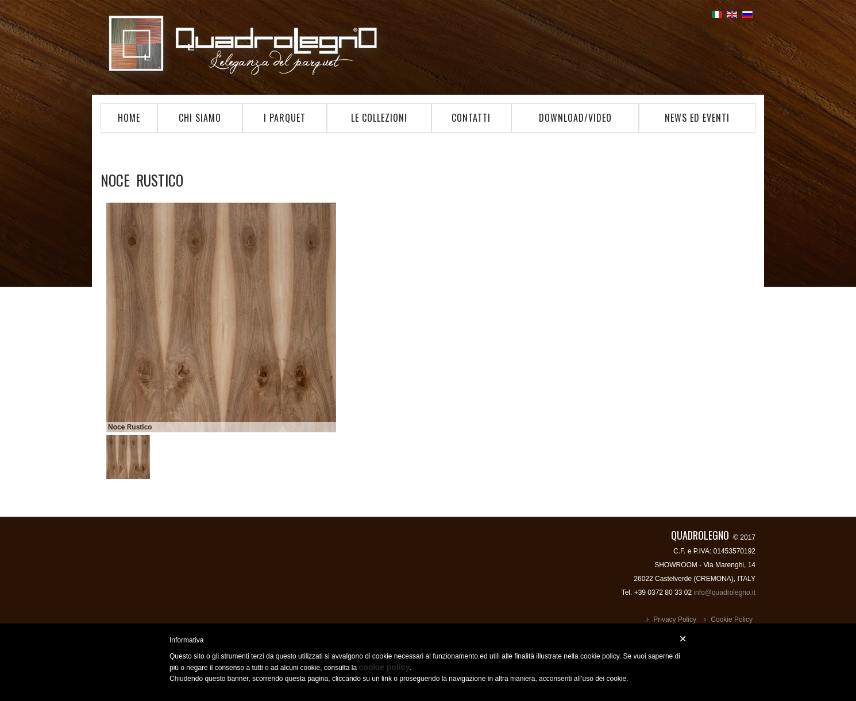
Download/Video (575, 118)
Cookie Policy (732, 619)
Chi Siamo (200, 118)
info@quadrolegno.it (724, 592)
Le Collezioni (379, 118)
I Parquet (285, 118)
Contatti (471, 118)
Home (129, 118)
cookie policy (384, 667)
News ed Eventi (697, 118)
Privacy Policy (674, 619)
